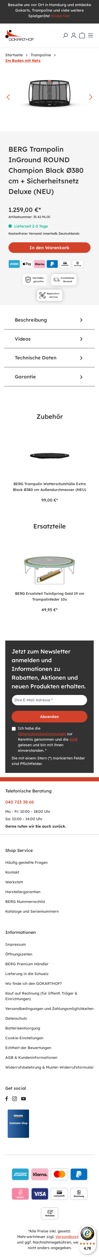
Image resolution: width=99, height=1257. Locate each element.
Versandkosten (68, 1236)
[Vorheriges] (8, 97)
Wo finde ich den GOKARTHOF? (33, 983)
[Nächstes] (91, 97)
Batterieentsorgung (22, 1028)
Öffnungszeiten (18, 954)
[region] (49, 466)
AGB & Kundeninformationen (31, 1057)
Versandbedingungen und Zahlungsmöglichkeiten (49, 1008)
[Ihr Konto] (73, 35)
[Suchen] (65, 35)
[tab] (49, 320)
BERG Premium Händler (27, 964)
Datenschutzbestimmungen (42, 733)
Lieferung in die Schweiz (27, 973)
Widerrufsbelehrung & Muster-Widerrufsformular (49, 1067)
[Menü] (90, 35)
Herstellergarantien (22, 891)
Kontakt (12, 872)
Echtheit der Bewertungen (28, 1047)
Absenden (49, 716)
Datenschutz (16, 1018)
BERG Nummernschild (25, 901)
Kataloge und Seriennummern (32, 911)
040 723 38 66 (19, 802)
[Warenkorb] (82, 35)
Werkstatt (14, 882)
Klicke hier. (61, 15)
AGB (73, 739)
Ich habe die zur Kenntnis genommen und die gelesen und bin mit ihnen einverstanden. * (48, 739)
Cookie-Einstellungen (24, 1038)
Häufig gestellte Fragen (26, 862)
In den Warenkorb (49, 247)
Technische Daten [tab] (49, 357)
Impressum (15, 944)
